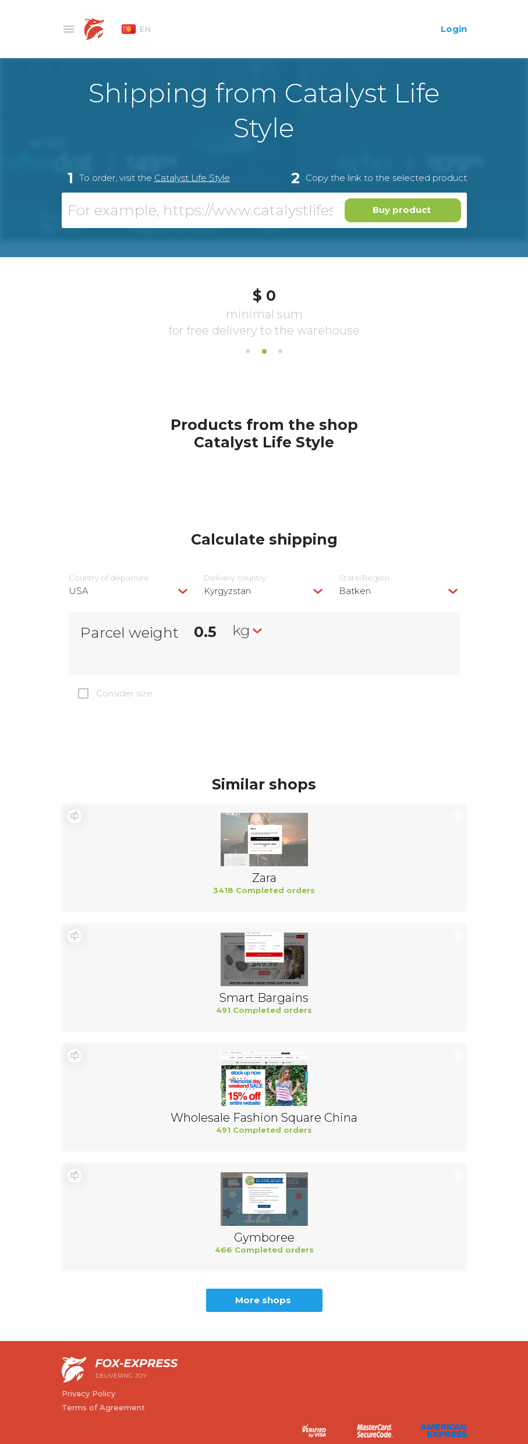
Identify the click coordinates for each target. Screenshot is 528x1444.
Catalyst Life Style (192, 177)
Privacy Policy (88, 1393)
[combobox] (129, 591)
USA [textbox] (78, 590)
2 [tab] (264, 351)
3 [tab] (280, 351)
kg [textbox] (241, 630)
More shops (263, 1300)
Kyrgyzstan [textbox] (227, 590)
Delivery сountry (235, 578)
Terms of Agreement (103, 1407)
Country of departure (109, 578)
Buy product (402, 209)
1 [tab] (248, 351)
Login (454, 28)
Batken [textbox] (355, 590)
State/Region (364, 578)
